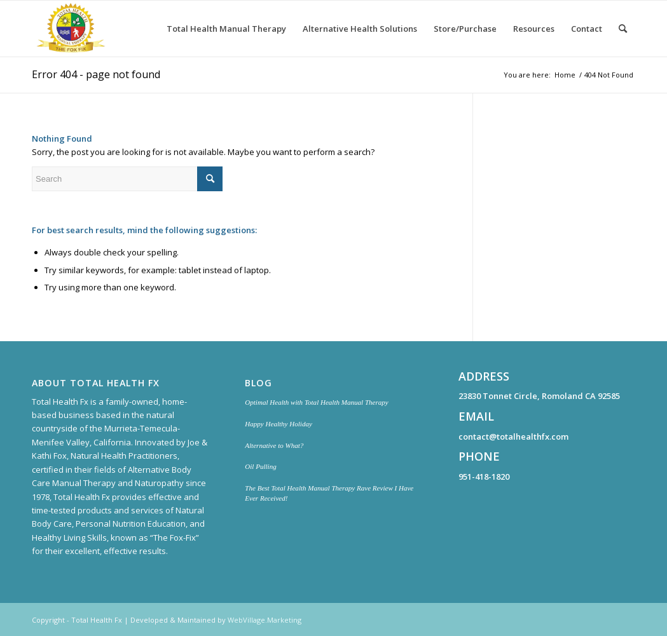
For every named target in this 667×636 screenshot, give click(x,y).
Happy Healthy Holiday (278, 424)
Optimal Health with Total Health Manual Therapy (316, 402)
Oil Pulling (260, 466)
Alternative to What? (274, 445)
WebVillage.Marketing (264, 620)
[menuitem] (226, 29)
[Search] (622, 29)
